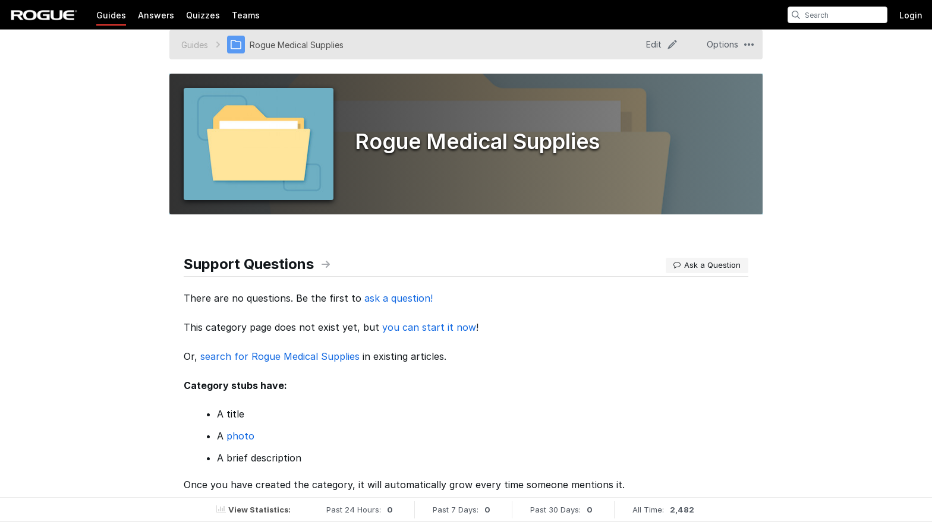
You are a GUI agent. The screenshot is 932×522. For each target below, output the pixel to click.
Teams (246, 15)
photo (240, 436)
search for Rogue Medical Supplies (280, 356)
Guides (111, 15)
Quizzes (203, 15)
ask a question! (398, 298)
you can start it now (429, 327)
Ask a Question (707, 265)
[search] (796, 15)
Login (910, 15)
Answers (156, 15)
